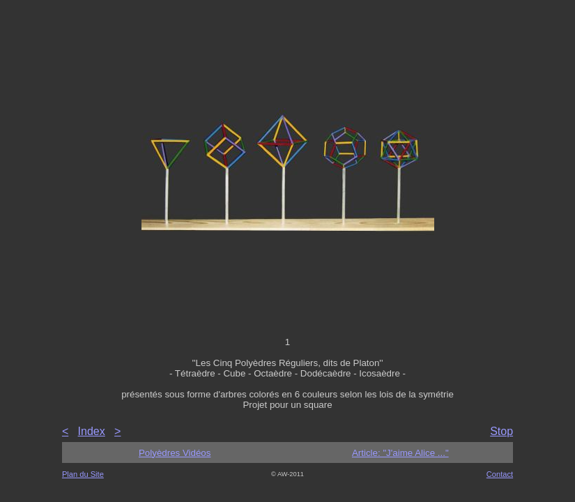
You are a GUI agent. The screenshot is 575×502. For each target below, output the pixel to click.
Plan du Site (83, 474)
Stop (501, 431)
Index (91, 431)
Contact (499, 474)
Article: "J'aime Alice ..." (400, 453)
